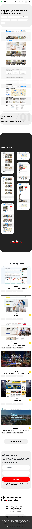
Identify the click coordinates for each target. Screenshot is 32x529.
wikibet (16, 287)
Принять (23, 526)
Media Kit (16, 372)
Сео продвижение (23, 19)
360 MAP (16, 428)
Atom (3, 22)
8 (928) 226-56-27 (11, 497)
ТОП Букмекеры (16, 400)
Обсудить (16, 479)
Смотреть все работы (16, 441)
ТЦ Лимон (16, 315)
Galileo (16, 343)
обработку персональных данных (16, 484)
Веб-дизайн (24, 16)
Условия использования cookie (13, 526)
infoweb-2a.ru (11, 500)
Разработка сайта (5, 19)
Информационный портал (14, 16)
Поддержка (14, 19)
